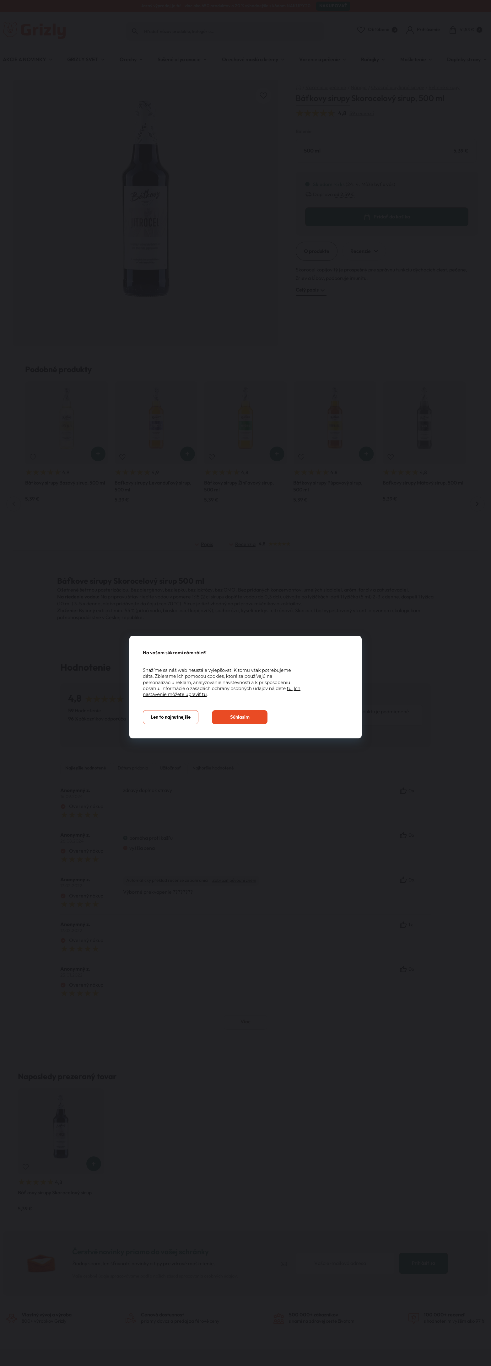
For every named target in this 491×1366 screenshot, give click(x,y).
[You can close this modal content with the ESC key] (245, 683)
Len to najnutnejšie (171, 717)
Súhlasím (240, 717)
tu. (290, 688)
